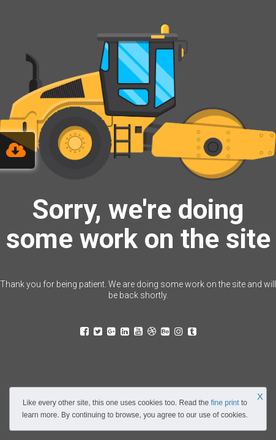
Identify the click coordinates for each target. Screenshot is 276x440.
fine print (225, 402)
